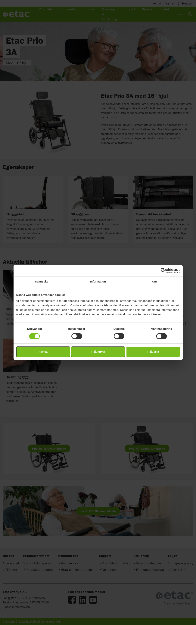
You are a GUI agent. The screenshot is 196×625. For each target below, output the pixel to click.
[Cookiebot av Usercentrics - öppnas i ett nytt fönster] (163, 270)
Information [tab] (98, 281)
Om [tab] (154, 281)
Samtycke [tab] (41, 281)
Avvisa (43, 351)
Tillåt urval (98, 351)
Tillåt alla (153, 351)
